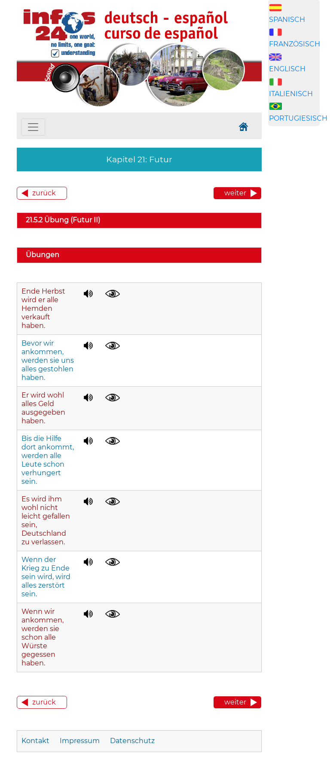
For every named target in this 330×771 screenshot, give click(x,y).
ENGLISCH (287, 69)
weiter (235, 193)
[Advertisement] (299, 280)
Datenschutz (132, 741)
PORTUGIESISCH (298, 118)
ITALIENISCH (291, 94)
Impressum (80, 741)
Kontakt (36, 741)
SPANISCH (287, 19)
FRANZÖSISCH (294, 44)
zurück (44, 193)
